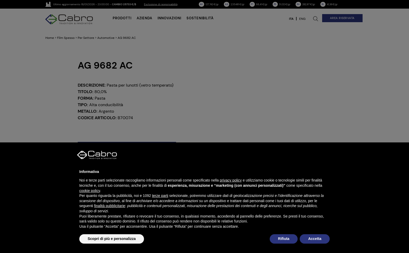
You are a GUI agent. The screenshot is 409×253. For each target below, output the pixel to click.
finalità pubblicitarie (109, 206)
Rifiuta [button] (284, 239)
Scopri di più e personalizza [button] (112, 239)
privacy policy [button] (231, 180)
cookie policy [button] (89, 191)
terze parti (160, 196)
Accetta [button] (314, 239)
